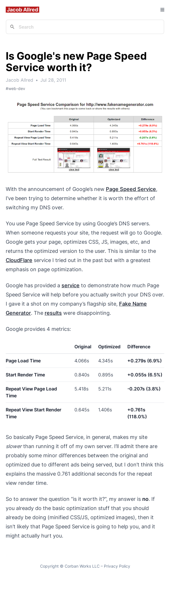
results (53, 313)
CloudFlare (19, 260)
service (71, 285)
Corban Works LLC (82, 566)
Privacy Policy (117, 566)
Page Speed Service (131, 189)
